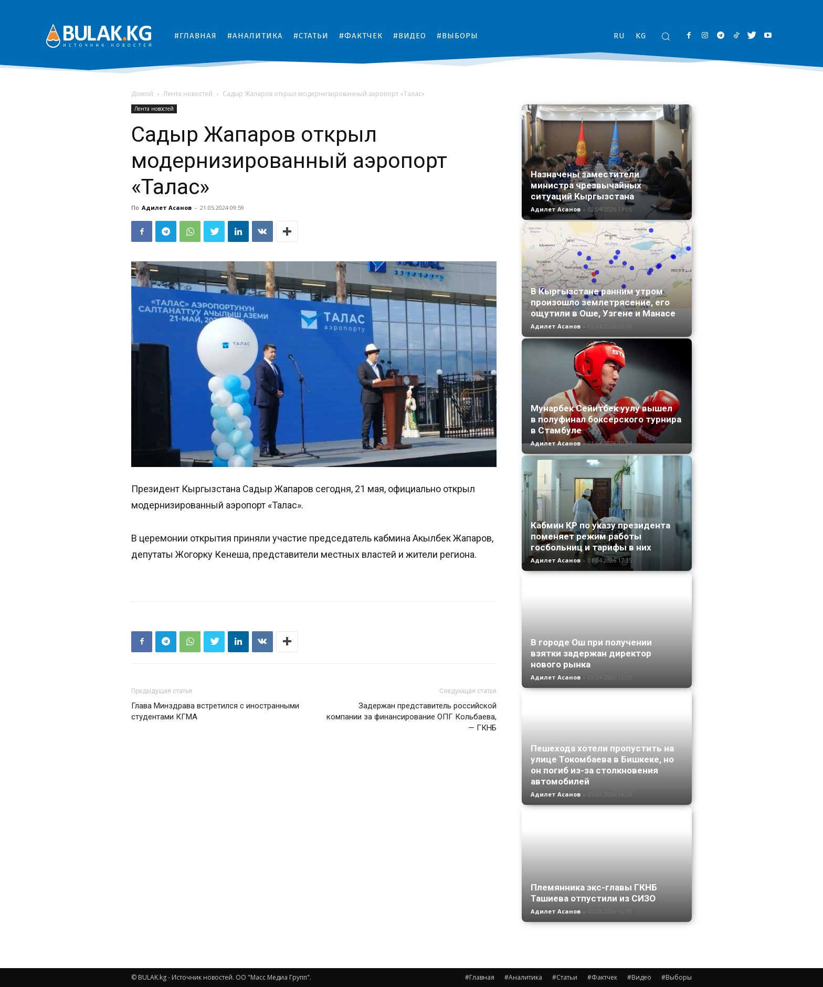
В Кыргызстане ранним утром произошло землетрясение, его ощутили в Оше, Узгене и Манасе (603, 302)
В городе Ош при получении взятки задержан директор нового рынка (591, 653)
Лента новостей (188, 93)
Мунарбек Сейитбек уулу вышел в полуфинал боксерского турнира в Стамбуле (606, 419)
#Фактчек (602, 977)
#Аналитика (523, 977)
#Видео (639, 977)
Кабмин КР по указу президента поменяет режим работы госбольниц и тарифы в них (600, 536)
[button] (665, 36)
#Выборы (676, 977)
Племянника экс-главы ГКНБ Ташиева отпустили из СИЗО (594, 893)
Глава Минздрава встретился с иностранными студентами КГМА (215, 711)
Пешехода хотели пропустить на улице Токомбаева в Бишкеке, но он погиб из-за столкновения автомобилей (602, 765)
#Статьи (564, 977)
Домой (142, 93)
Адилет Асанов (167, 207)
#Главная (479, 977)
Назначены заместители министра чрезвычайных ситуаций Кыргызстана (586, 185)
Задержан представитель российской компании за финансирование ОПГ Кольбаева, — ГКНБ (411, 717)
